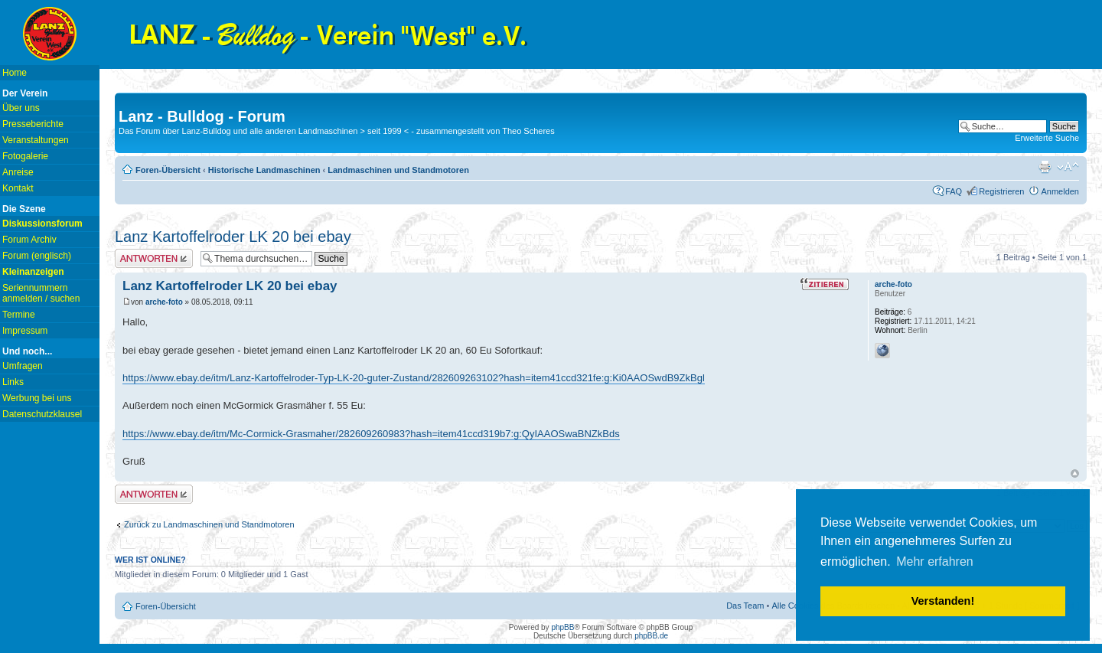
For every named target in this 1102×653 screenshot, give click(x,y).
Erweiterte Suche (1047, 137)
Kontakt (18, 188)
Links (13, 382)
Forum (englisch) (36, 255)
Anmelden (1060, 191)
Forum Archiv (29, 239)
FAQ (953, 191)
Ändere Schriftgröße (1068, 167)
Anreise (18, 172)
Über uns (21, 108)
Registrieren (1001, 191)
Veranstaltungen (35, 140)
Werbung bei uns (37, 398)
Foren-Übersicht (168, 170)
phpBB (562, 627)
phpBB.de (651, 636)
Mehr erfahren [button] (934, 561)
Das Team (745, 605)
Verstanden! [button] (942, 601)
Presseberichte (33, 124)
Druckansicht (1044, 167)
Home (14, 72)
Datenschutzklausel (42, 414)
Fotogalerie (25, 156)
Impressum (24, 330)
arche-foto (164, 302)
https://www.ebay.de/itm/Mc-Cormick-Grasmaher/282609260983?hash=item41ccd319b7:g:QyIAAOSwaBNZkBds (371, 433)
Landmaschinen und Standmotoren (398, 170)
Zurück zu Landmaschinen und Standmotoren (209, 524)
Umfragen (22, 366)
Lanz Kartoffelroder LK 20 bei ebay (233, 236)
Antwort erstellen (154, 258)
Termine (18, 314)
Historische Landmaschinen (264, 170)
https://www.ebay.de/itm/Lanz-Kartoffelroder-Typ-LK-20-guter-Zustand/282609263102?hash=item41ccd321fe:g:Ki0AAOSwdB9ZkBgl (413, 378)
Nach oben (1075, 473)
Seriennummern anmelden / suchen (41, 293)
